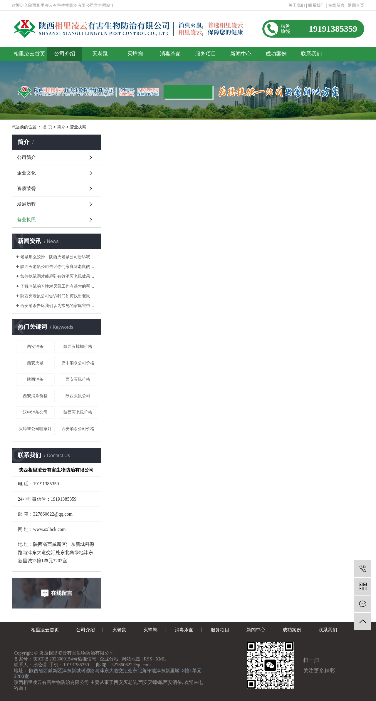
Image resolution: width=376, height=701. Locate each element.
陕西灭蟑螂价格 (77, 346)
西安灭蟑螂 (150, 682)
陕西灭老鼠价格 (77, 412)
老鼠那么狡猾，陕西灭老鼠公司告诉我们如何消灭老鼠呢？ (58, 256)
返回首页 (356, 5)
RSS (148, 658)
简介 (61, 127)
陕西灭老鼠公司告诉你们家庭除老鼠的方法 (58, 266)
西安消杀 (35, 346)
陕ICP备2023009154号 (55, 658)
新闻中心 (240, 54)
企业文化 (26, 172)
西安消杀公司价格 (77, 428)
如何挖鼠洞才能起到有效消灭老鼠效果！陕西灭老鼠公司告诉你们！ (58, 276)
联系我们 (316, 5)
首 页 (47, 127)
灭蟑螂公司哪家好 (35, 428)
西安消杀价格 (35, 395)
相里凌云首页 (29, 54)
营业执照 (26, 219)
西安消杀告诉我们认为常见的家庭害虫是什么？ (58, 305)
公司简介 (26, 157)
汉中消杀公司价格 (77, 362)
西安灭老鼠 (125, 682)
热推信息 (87, 658)
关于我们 (296, 5)
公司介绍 (64, 54)
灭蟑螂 (135, 54)
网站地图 (131, 658)
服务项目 (205, 54)
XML (160, 658)
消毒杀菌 (170, 54)
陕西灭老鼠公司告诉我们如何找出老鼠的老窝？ (58, 296)
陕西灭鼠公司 (78, 395)
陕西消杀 (35, 379)
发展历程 (26, 204)
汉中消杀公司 (35, 412)
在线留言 (336, 5)
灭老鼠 (100, 54)
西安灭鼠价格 (78, 379)
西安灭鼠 (35, 362)
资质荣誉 (26, 188)
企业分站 (109, 658)
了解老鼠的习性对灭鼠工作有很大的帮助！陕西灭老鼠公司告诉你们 (58, 286)
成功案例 (276, 54)
